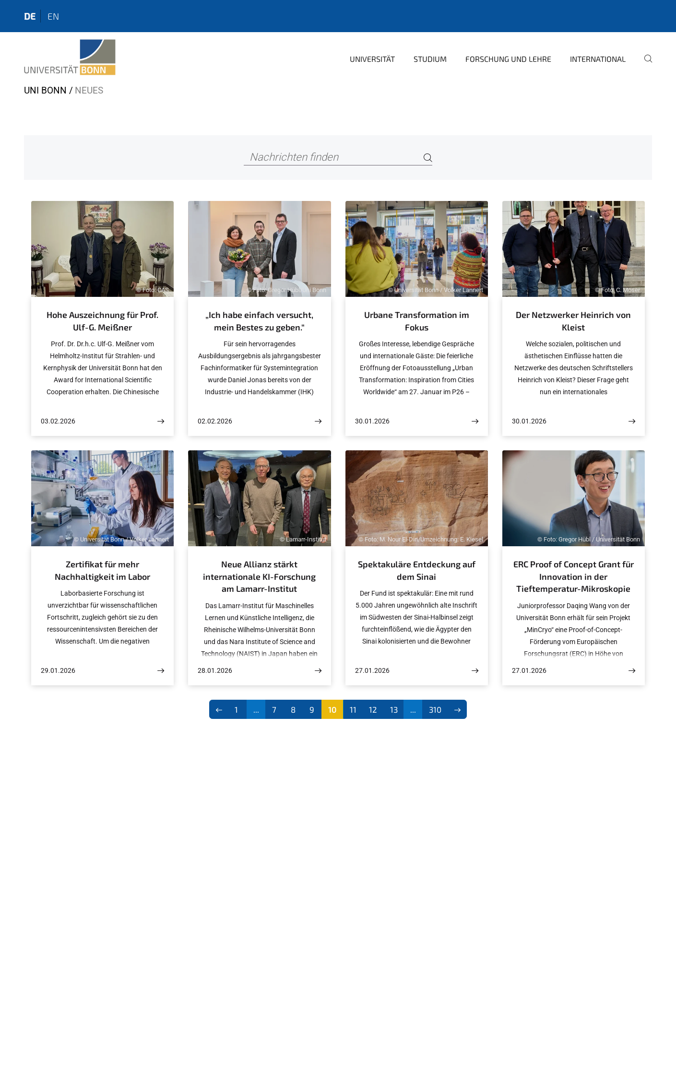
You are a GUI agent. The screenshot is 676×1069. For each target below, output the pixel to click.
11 (353, 709)
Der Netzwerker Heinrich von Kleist (573, 320)
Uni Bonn (45, 90)
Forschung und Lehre (508, 58)
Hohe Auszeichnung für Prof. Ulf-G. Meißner (102, 320)
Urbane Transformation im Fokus (416, 320)
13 (394, 709)
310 (435, 709)
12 (373, 709)
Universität (372, 58)
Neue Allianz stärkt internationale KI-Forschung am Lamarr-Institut (259, 576)
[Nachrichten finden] (338, 157)
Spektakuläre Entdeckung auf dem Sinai (416, 570)
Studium (430, 58)
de (30, 16)
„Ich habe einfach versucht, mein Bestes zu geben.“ (259, 320)
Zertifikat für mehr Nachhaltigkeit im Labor (102, 570)
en (53, 16)
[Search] (428, 157)
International (598, 58)
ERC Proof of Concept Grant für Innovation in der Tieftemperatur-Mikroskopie (573, 576)
